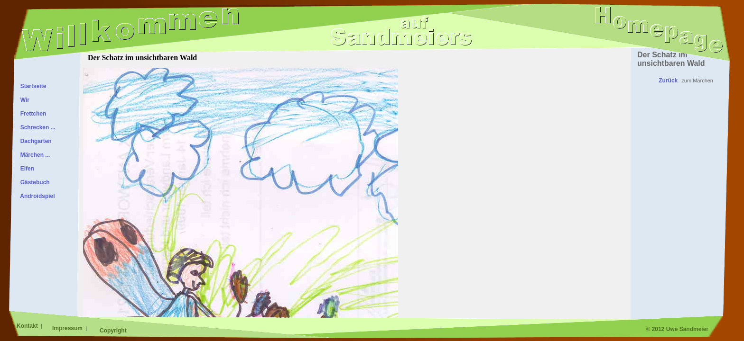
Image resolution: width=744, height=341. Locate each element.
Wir (23, 100)
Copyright (113, 330)
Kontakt (28, 326)
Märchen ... (33, 155)
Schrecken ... (36, 127)
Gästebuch (33, 182)
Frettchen (31, 113)
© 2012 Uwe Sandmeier (677, 329)
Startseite (31, 86)
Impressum (68, 328)
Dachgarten (34, 141)
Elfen (25, 168)
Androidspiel (36, 196)
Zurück (668, 80)
